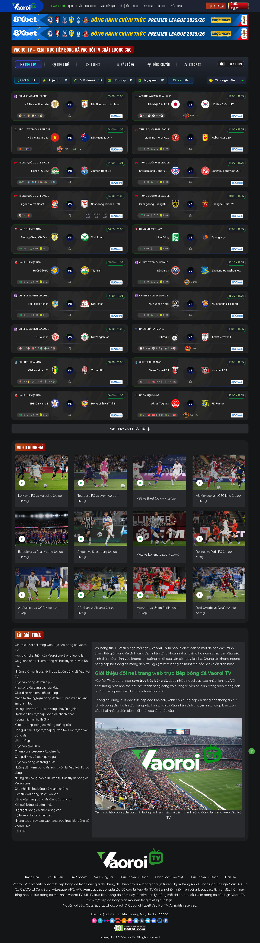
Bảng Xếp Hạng (108, 6)
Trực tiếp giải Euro (27, 746)
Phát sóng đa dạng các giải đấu (36, 687)
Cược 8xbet (235, 6)
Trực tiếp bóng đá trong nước (35, 762)
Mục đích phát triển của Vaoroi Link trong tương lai (49, 655)
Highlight (90, 6)
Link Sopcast (78, 877)
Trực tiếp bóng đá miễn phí (33, 682)
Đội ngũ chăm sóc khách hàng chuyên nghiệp (46, 708)
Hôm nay (120, 80)
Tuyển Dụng (175, 6)
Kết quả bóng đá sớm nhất (33, 804)
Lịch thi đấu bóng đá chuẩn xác (36, 794)
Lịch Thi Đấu (75, 6)
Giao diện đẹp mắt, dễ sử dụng (36, 693)
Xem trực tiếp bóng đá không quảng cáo (43, 724)
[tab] (28, 64)
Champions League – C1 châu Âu (37, 751)
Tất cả (181, 80)
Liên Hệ (230, 877)
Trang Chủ (58, 6)
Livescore (147, 6)
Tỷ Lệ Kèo (125, 6)
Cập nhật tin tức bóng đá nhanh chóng (41, 788)
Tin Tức (160, 6)
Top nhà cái (216, 6)
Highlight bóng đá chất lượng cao (38, 810)
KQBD (136, 6)
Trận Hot (55, 80)
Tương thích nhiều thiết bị (32, 719)
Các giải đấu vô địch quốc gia (35, 756)
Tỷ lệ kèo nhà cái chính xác (33, 815)
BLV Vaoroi (87, 80)
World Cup (22, 740)
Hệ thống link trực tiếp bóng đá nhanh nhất (44, 714)
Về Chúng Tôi (103, 877)
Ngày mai (151, 80)
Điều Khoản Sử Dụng (134, 877)
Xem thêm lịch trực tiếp (130, 429)
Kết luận (20, 831)
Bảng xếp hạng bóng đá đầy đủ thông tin (43, 799)
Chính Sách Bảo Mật (169, 877)
